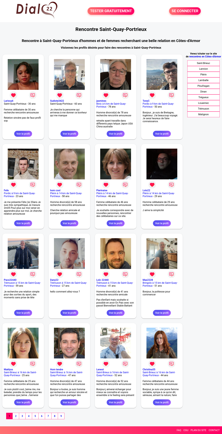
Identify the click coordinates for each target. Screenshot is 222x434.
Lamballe (203, 80)
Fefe (6, 190)
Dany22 (54, 279)
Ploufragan (203, 85)
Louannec (203, 103)
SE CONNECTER (185, 11)
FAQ (179, 430)
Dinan (203, 91)
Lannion (203, 68)
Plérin (203, 74)
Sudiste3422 (57, 100)
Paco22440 (10, 279)
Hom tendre (56, 369)
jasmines (101, 100)
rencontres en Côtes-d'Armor (205, 56)
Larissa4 (8, 100)
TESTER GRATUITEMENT (111, 11)
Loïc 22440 (102, 279)
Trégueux (203, 97)
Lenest (100, 369)
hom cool (55, 190)
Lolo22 (146, 190)
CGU (185, 430)
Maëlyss (8, 369)
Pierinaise (101, 190)
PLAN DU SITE (198, 430)
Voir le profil (23, 133)
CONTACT (214, 430)
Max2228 (148, 279)
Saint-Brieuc (203, 63)
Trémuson (203, 108)
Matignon (203, 114)
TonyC (146, 100)
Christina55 (149, 369)
